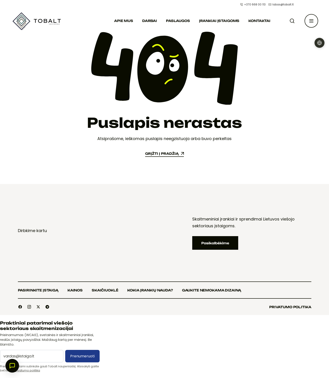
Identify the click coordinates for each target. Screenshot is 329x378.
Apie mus (123, 21)
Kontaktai (259, 21)
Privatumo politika (27, 370)
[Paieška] (293, 21)
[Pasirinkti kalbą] (319, 43)
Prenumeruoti (82, 356)
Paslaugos (178, 21)
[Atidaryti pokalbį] (12, 366)
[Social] (20, 307)
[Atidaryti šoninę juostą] (311, 21)
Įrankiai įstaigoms (219, 21)
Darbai (149, 21)
